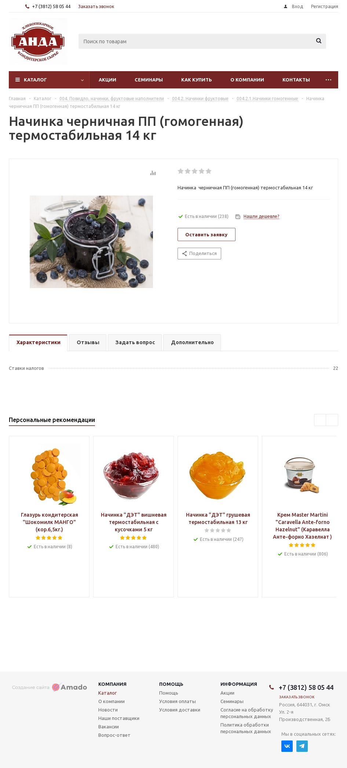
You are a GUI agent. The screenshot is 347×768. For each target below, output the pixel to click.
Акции (107, 79)
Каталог (35, 79)
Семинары (149, 79)
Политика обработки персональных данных (245, 728)
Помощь (171, 684)
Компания (112, 684)
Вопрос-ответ (114, 735)
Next (332, 420)
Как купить (196, 79)
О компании (247, 79)
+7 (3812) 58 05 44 (51, 6)
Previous (320, 420)
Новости (108, 709)
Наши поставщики (118, 718)
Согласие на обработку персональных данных (246, 713)
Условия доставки (179, 709)
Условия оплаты (177, 701)
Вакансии (108, 726)
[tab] (38, 343)
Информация (238, 684)
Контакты (296, 79)
